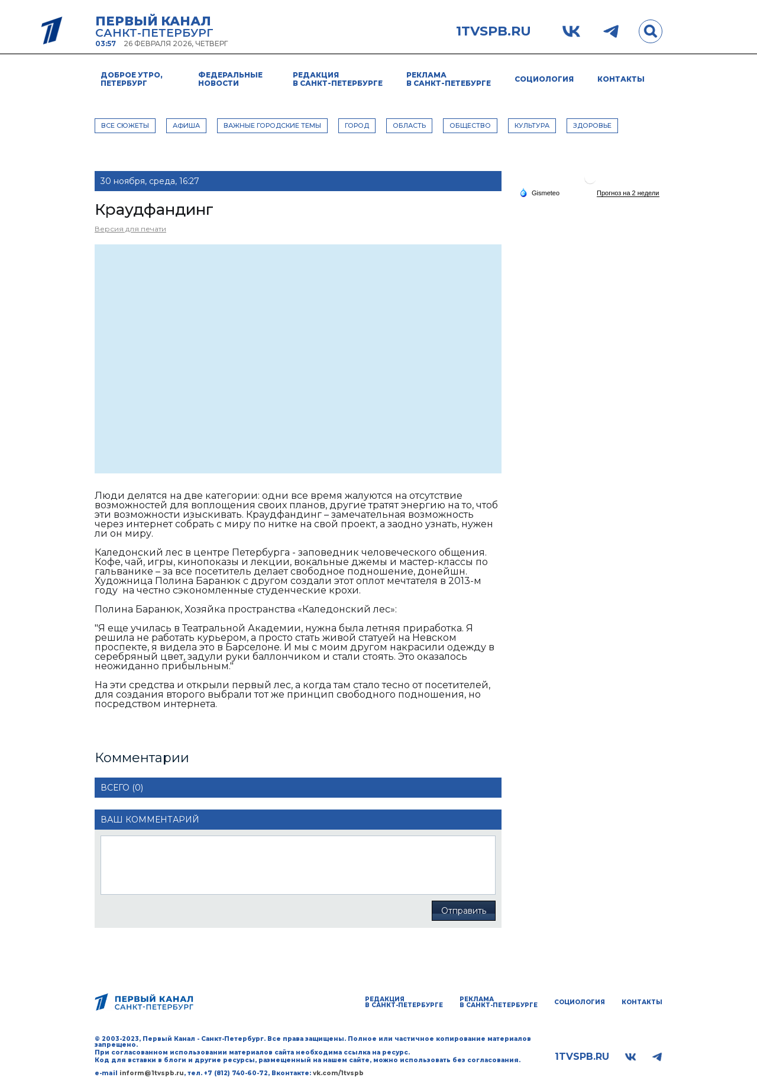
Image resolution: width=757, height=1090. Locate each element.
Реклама (448, 79)
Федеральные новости (230, 79)
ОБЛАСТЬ (409, 125)
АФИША (186, 125)
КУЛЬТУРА (532, 125)
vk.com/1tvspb (338, 1073)
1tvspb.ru (493, 31)
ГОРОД (357, 125)
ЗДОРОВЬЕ (592, 125)
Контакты (621, 79)
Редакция (338, 79)
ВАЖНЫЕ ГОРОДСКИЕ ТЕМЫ (272, 125)
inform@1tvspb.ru (151, 1073)
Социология (544, 79)
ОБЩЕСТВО (470, 125)
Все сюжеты (125, 125)
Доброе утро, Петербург (132, 79)
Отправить (463, 910)
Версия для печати (130, 228)
